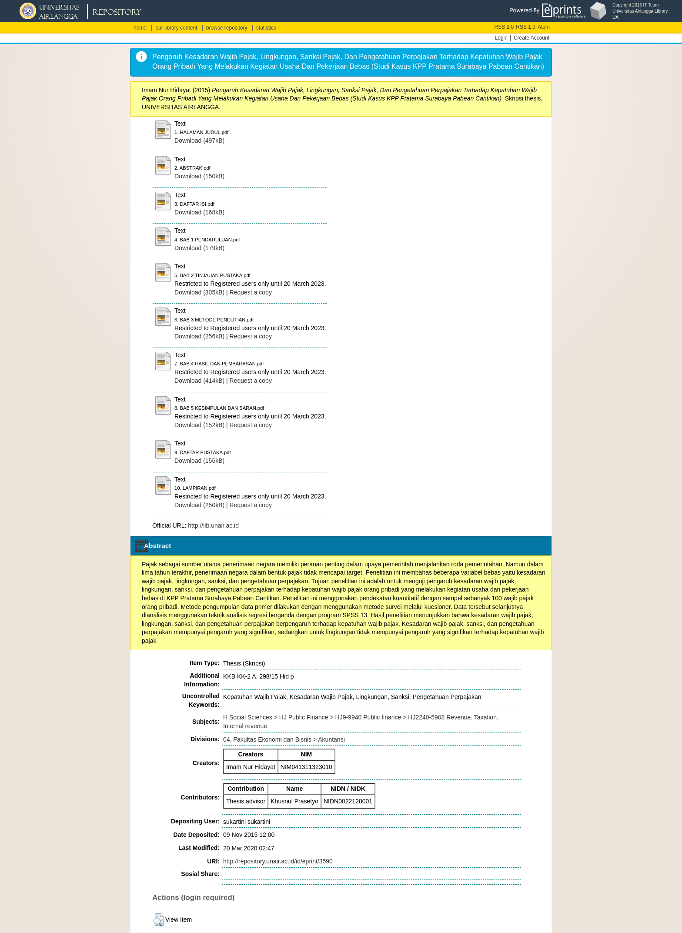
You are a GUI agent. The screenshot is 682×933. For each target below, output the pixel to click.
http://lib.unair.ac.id (213, 525)
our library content (176, 28)
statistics (266, 28)
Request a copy (251, 292)
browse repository (226, 28)
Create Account (531, 38)
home (140, 28)
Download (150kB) (199, 176)
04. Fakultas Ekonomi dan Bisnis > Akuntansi (284, 739)
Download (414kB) (199, 380)
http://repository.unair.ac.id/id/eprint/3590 (278, 861)
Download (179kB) (199, 247)
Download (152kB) (199, 424)
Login (501, 38)
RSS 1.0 (525, 27)
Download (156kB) (199, 460)
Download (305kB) (199, 292)
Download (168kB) (199, 212)
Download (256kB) (199, 336)
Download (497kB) (199, 140)
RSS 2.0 (504, 27)
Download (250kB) (199, 505)
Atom (544, 27)
